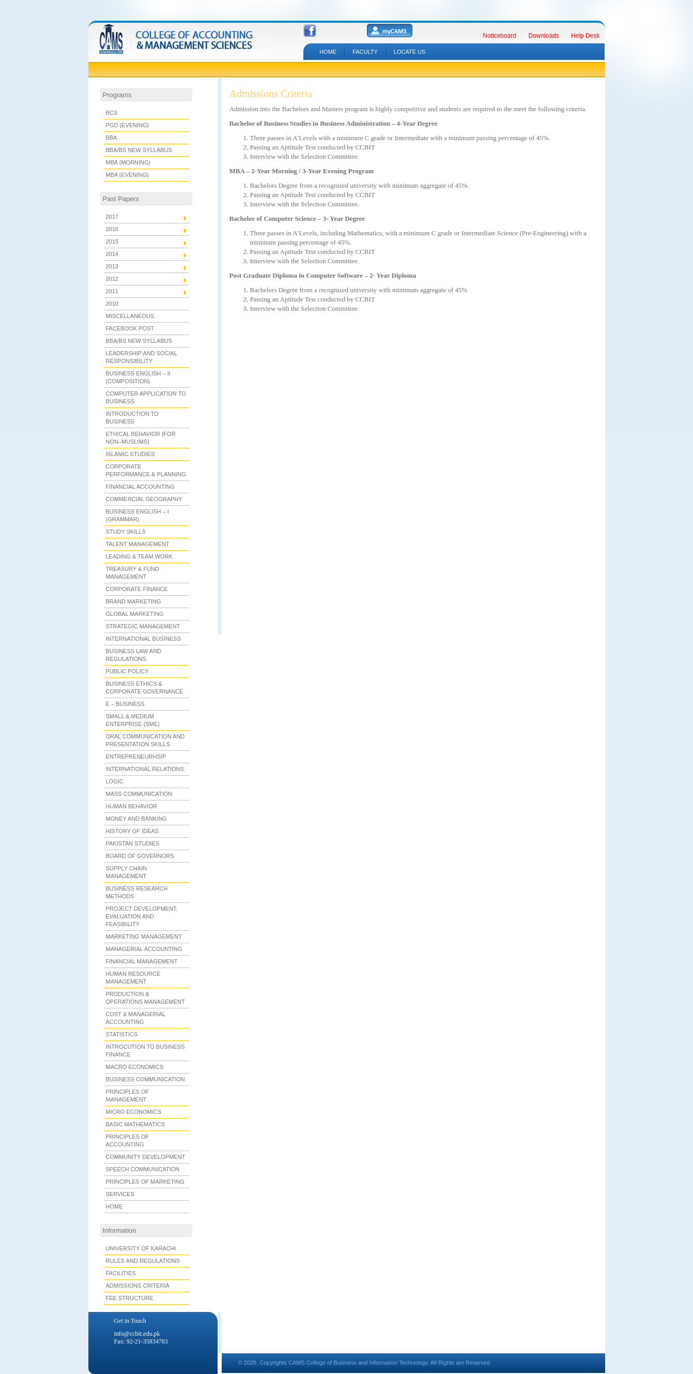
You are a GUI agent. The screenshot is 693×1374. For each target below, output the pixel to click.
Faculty (365, 52)
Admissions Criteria (271, 93)
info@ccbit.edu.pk (137, 1333)
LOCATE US (410, 52)
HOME (327, 52)
